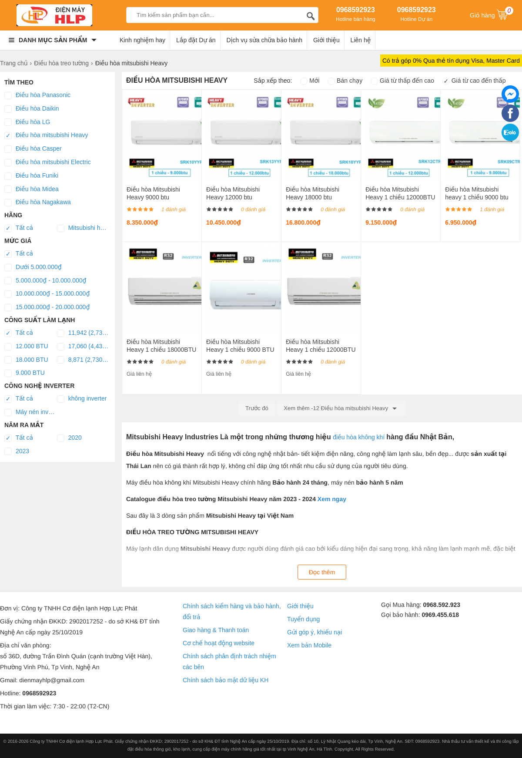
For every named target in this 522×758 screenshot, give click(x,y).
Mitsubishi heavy (83, 228)
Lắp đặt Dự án (196, 40)
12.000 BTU (26, 346)
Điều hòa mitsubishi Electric (47, 162)
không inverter (82, 399)
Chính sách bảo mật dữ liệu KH (225, 680)
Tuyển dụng (303, 619)
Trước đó (256, 408)
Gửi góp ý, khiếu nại (314, 632)
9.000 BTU (24, 373)
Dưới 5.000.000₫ (33, 267)
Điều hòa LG (27, 122)
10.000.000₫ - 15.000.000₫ (47, 294)
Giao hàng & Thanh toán (216, 630)
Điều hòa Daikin (31, 109)
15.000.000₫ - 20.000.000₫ (47, 307)
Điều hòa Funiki (31, 176)
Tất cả (18, 228)
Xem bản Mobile (309, 645)
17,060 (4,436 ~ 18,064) (83, 346)
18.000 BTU (26, 360)
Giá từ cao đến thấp (474, 80)
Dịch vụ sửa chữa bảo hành (265, 40)
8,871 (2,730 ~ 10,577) (83, 360)
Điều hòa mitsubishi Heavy (46, 135)
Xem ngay (332, 498)
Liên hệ (361, 40)
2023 (16, 451)
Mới (309, 80)
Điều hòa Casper (33, 149)
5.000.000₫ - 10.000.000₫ (45, 281)
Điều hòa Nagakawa (37, 202)
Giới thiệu (326, 40)
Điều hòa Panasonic (37, 95)
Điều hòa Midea (31, 189)
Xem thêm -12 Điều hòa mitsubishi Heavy (341, 408)
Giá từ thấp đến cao (402, 80)
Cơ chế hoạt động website (218, 643)
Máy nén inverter (30, 412)
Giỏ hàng (491, 14)
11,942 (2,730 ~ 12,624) (83, 333)
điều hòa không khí (359, 437)
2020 (69, 438)
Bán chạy (345, 80)
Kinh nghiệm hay (142, 40)
